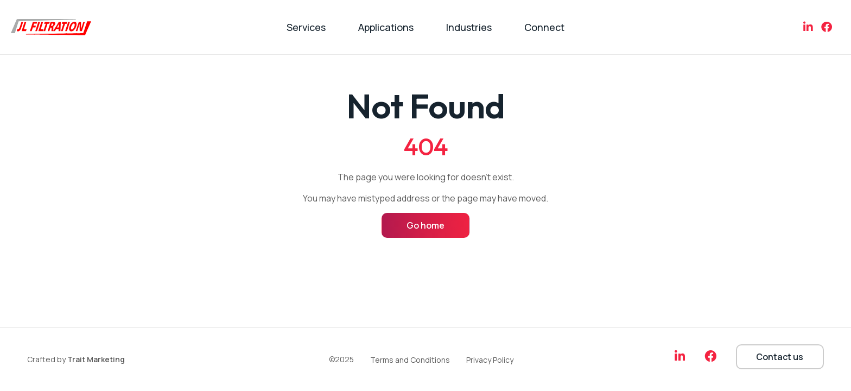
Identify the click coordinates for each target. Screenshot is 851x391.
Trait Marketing (96, 359)
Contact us (779, 357)
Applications (386, 27)
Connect (544, 27)
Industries (469, 27)
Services (306, 27)
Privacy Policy (489, 360)
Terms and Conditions (410, 360)
